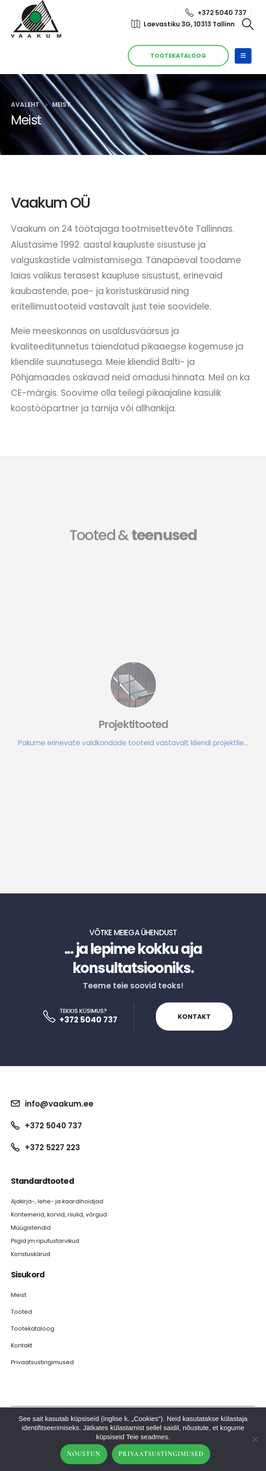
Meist (18, 1295)
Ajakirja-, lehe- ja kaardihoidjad (57, 1201)
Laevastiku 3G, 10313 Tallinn (183, 24)
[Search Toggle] (248, 24)
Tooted (21, 1312)
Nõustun (84, 1454)
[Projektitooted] (133, 734)
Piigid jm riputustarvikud (45, 1241)
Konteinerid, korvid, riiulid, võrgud (59, 1214)
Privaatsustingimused (42, 1362)
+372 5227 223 (52, 1147)
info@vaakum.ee (59, 1103)
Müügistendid (31, 1228)
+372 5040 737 (216, 12)
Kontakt (194, 1016)
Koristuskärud (30, 1254)
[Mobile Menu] (243, 56)
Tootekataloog (32, 1328)
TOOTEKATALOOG (178, 56)
